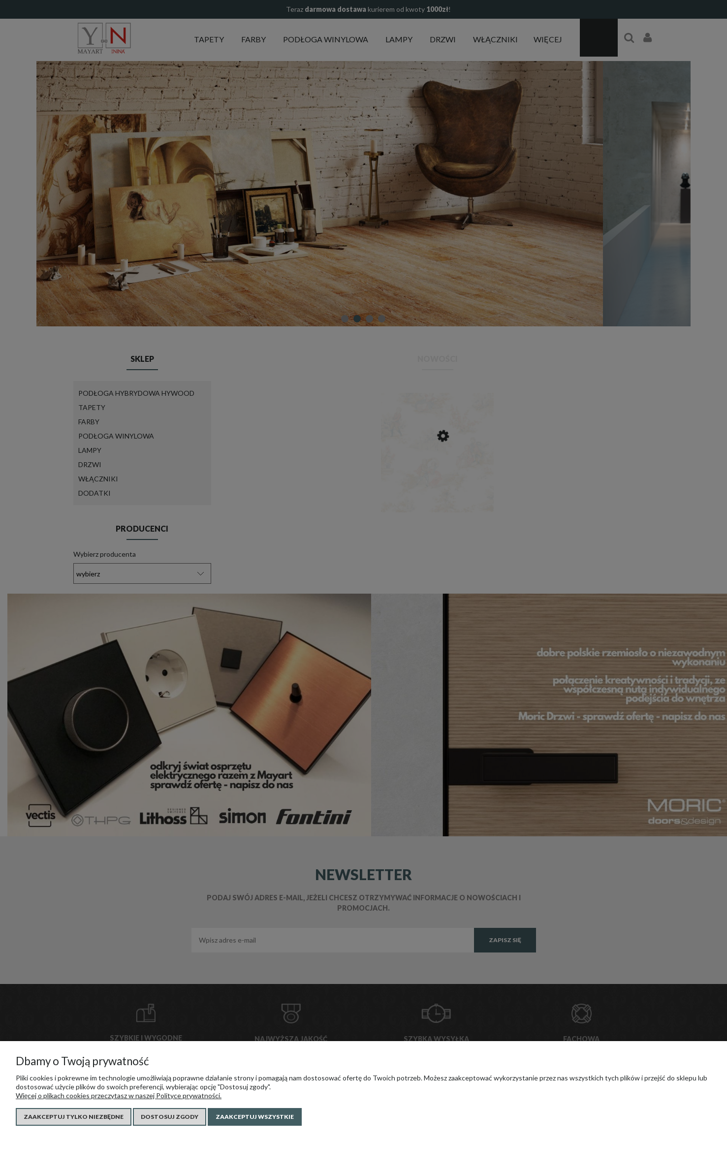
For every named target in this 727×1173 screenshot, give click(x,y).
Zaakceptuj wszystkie (255, 1116)
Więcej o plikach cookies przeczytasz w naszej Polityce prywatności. (118, 1095)
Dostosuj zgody (169, 1116)
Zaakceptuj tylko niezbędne (74, 1116)
